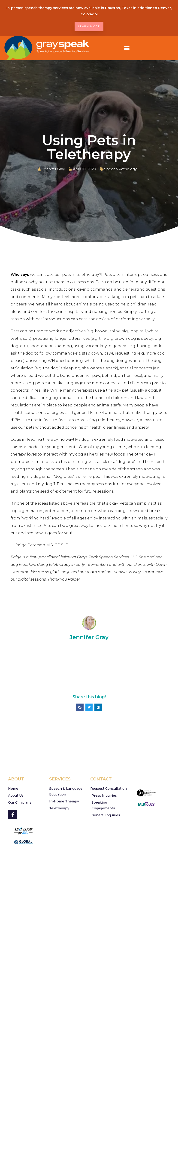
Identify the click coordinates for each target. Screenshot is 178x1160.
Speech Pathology (120, 169)
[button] (127, 48)
